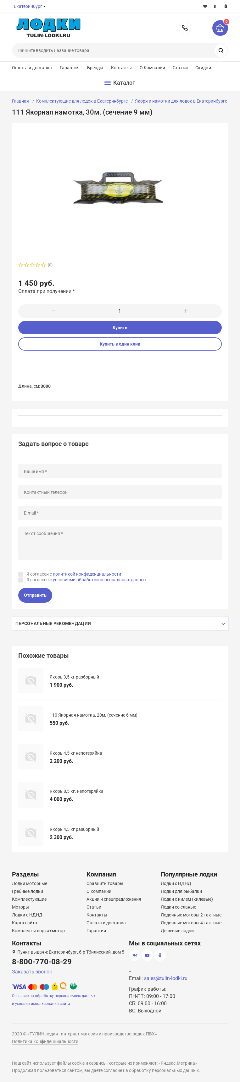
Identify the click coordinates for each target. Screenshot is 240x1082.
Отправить (35, 595)
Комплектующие (29, 899)
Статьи (180, 67)
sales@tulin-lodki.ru (165, 978)
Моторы (20, 907)
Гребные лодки (27, 891)
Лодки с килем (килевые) (187, 899)
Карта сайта (24, 922)
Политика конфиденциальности (45, 1041)
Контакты (121, 67)
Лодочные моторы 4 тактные (191, 922)
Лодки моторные (29, 883)
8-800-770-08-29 (185, 28)
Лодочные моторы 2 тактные (191, 914)
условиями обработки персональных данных (100, 579)
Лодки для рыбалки (181, 891)
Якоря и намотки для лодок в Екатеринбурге (181, 101)
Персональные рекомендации (53, 623)
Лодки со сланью (178, 907)
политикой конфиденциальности (87, 574)
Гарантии (96, 930)
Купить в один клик (120, 344)
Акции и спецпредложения (114, 899)
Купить (120, 327)
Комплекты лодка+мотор (38, 930)
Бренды (95, 67)
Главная (20, 101)
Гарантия (70, 67)
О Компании (152, 67)
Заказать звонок (32, 972)
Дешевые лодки (177, 930)
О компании (99, 891)
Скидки (203, 67)
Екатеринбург (28, 6)
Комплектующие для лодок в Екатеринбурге (82, 101)
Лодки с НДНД (27, 914)
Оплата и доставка (32, 67)
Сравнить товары (105, 883)
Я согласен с (73, 574)
